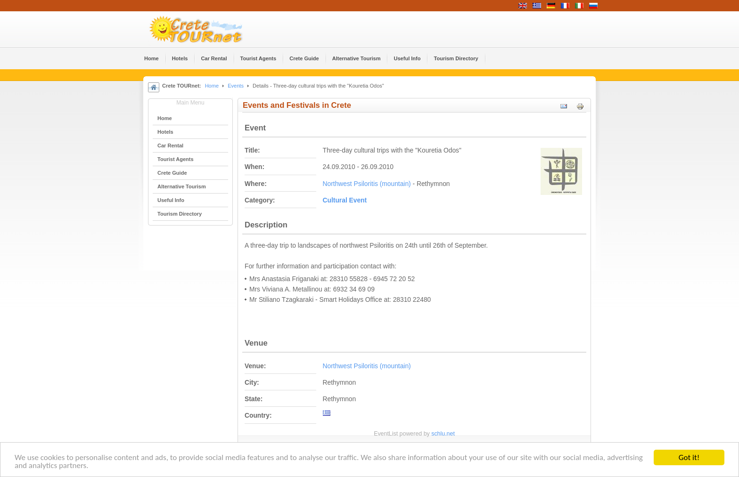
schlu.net (443, 433)
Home (212, 86)
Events (236, 86)
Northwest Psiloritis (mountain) (367, 183)
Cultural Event (345, 200)
